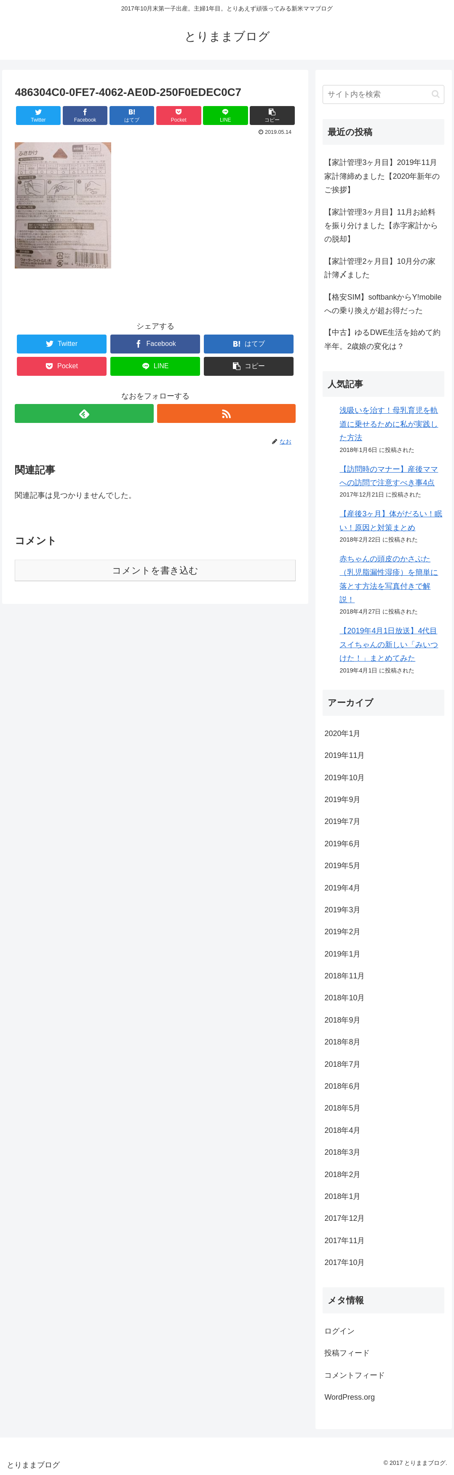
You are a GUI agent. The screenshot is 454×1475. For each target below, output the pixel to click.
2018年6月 (342, 1086)
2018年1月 (342, 1196)
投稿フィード (347, 1353)
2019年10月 (344, 777)
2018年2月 (342, 1174)
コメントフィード (354, 1375)
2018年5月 (342, 1108)
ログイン (339, 1331)
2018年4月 (342, 1130)
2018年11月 (344, 976)
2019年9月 (342, 799)
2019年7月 (342, 821)
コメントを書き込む (155, 570)
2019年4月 (342, 888)
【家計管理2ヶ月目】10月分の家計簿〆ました (379, 268)
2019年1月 (342, 954)
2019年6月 (342, 844)
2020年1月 (342, 733)
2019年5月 (342, 865)
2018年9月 (342, 1020)
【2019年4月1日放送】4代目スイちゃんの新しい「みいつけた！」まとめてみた (388, 644)
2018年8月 (342, 1042)
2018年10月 (344, 998)
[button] (435, 94)
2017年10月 (344, 1262)
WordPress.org (349, 1397)
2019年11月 (344, 755)
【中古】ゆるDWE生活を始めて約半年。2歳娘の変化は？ (382, 339)
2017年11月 (344, 1240)
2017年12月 (344, 1218)
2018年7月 (342, 1064)
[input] (383, 94)
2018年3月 (342, 1152)
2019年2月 (342, 932)
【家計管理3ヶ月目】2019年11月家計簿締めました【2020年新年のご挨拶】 (382, 176)
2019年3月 (342, 910)
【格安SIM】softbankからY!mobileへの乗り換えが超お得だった (382, 304)
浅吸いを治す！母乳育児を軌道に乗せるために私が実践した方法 (388, 424)
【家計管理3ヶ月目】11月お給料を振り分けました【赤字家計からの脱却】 (381, 226)
